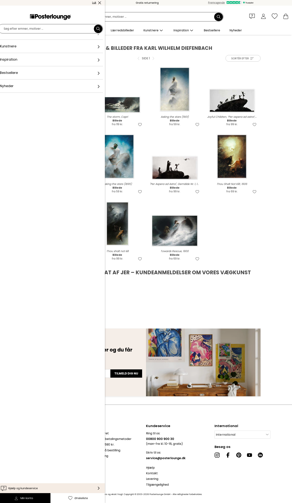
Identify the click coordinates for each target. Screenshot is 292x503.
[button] (253, 16)
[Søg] (218, 17)
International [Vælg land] (226, 434)
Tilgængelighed (157, 484)
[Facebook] (228, 455)
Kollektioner (18, 433)
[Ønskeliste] (275, 16)
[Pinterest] (238, 455)
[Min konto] (263, 16)
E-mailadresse (45, 367)
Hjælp (150, 467)
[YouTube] (249, 455)
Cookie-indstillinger (23, 469)
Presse (14, 442)
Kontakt (152, 473)
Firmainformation (22, 475)
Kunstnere (61, 39)
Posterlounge (41, 39)
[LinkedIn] (260, 455)
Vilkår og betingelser (24, 458)
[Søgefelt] (150, 16)
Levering (152, 479)
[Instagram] (217, 455)
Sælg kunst (17, 448)
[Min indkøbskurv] (286, 16)
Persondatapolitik (22, 463)
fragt (120, 494)
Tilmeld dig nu (126, 373)
